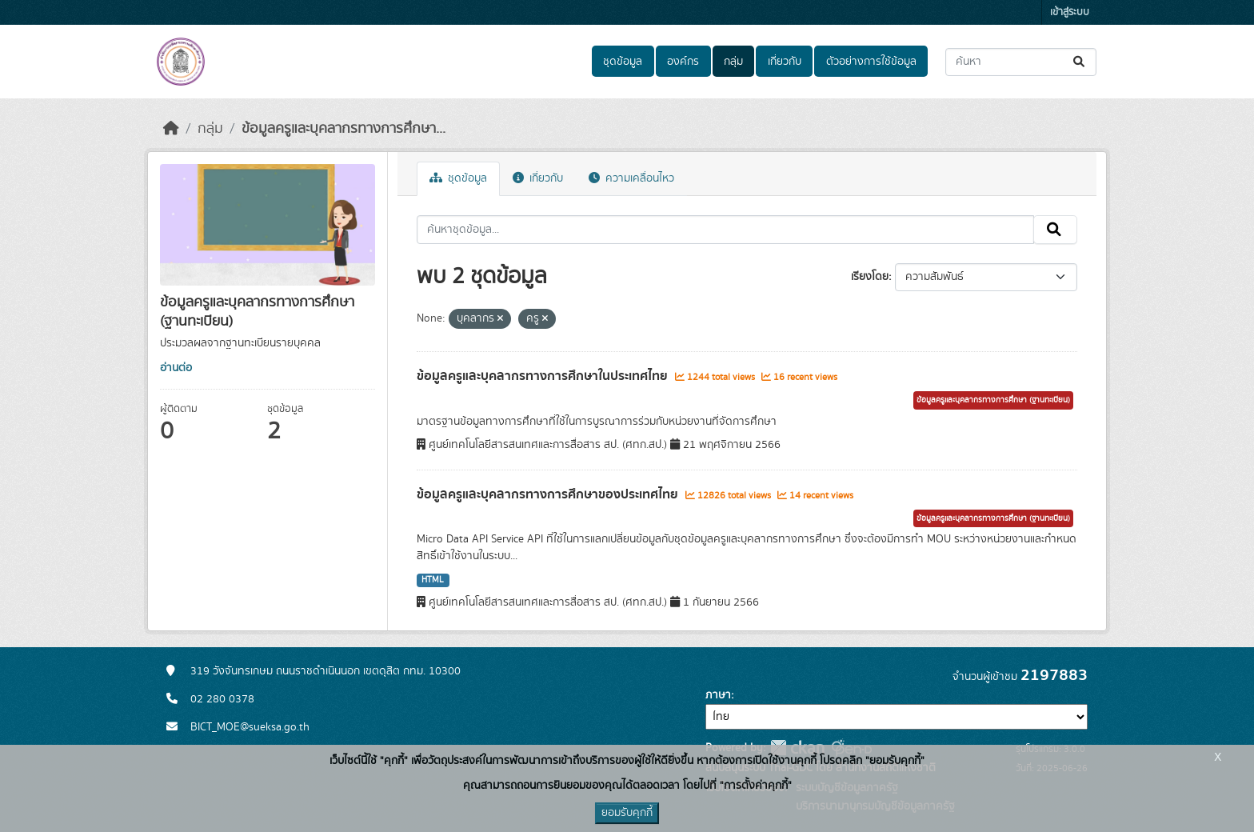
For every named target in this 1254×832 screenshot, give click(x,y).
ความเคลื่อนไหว (631, 178)
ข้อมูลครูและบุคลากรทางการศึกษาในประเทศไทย (544, 376)
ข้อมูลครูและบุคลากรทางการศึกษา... (343, 128)
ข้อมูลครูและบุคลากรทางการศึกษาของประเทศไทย (549, 494)
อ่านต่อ (176, 368)
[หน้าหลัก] (171, 128)
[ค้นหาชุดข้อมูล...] (1020, 62)
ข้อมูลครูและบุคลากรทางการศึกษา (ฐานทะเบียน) (993, 400)
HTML (432, 580)
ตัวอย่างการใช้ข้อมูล (871, 62)
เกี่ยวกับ (784, 62)
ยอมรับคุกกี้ (627, 813)
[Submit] (1080, 62)
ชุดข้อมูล (622, 62)
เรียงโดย (870, 277)
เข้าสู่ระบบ (1069, 12)
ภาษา (718, 695)
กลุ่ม (733, 62)
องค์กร (683, 62)
